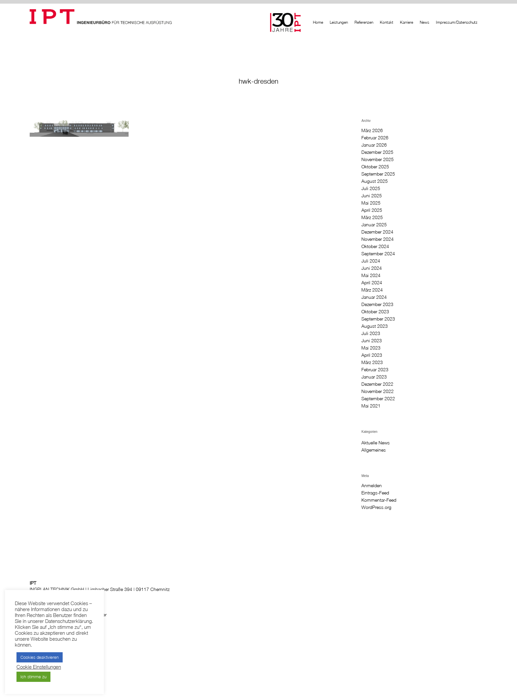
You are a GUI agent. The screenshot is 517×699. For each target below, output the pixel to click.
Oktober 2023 (375, 311)
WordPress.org (376, 507)
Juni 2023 (371, 340)
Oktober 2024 (375, 246)
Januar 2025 (374, 224)
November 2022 (377, 391)
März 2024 (372, 290)
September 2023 (378, 319)
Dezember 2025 (377, 152)
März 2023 (372, 362)
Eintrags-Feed (375, 492)
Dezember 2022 (377, 384)
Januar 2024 (374, 297)
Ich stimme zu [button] (33, 676)
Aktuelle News (375, 442)
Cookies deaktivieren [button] (39, 657)
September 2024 (378, 253)
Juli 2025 (370, 188)
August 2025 (374, 181)
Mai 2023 (370, 348)
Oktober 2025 (375, 166)
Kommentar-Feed (378, 500)
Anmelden (371, 485)
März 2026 (372, 130)
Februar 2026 (374, 137)
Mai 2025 (370, 203)
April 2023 (371, 355)
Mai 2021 (370, 406)
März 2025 (372, 217)
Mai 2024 (370, 275)
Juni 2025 (371, 195)
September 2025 (378, 174)
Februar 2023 (374, 369)
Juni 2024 (371, 268)
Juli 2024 (370, 261)
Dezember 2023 (377, 304)
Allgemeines (373, 450)
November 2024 (377, 239)
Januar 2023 (374, 377)
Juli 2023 (370, 333)
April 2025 (371, 210)
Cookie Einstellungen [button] (38, 667)
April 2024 (371, 282)
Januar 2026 (374, 145)
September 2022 (378, 398)
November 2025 (377, 159)
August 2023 (374, 326)
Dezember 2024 (377, 232)
